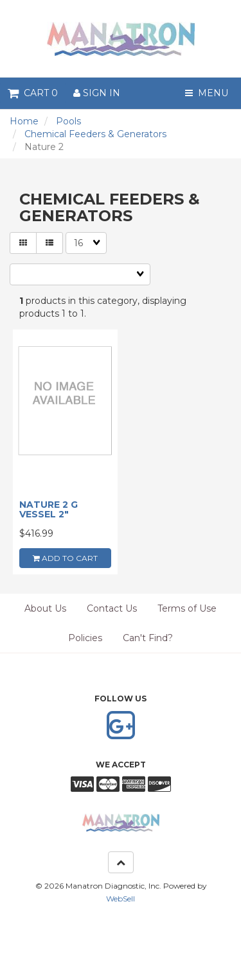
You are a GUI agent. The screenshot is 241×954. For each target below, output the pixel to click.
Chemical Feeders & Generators (95, 134)
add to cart (65, 558)
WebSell (120, 898)
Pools (68, 121)
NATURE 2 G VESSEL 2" (48, 509)
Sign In (96, 93)
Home (24, 121)
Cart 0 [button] (33, 93)
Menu (206, 93)
